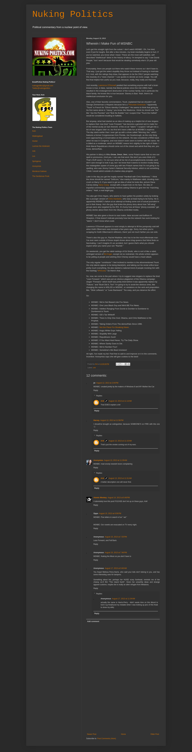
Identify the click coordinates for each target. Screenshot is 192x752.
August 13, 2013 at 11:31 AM (120, 478)
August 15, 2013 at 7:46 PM (116, 552)
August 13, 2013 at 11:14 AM (120, 401)
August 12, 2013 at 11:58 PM (111, 420)
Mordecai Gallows (39, 171)
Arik (102, 401)
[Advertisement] (123, 710)
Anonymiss (98, 460)
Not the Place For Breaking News (114, 327)
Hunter (35, 141)
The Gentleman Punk (40, 176)
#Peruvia (102, 271)
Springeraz (36, 161)
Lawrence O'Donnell (107, 85)
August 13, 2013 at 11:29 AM (115, 460)
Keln (34, 131)
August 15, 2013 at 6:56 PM (110, 513)
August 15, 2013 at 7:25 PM (116, 537)
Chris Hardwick (115, 199)
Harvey (96, 420)
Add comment (93, 621)
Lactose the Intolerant (41, 146)
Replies (99, 396)
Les (33, 156)
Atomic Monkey (100, 498)
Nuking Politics (72, 14)
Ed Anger (108, 254)
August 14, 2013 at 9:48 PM (119, 498)
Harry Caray (104, 185)
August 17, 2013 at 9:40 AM (116, 568)
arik (94, 368)
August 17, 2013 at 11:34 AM (123, 599)
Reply (95, 390)
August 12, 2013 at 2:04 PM (107, 383)
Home (123, 734)
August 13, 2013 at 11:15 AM (120, 441)
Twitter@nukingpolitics (41, 88)
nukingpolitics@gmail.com (42, 86)
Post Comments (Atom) (106, 738)
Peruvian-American (137, 104)
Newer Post (91, 734)
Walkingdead (37, 136)
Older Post (154, 734)
